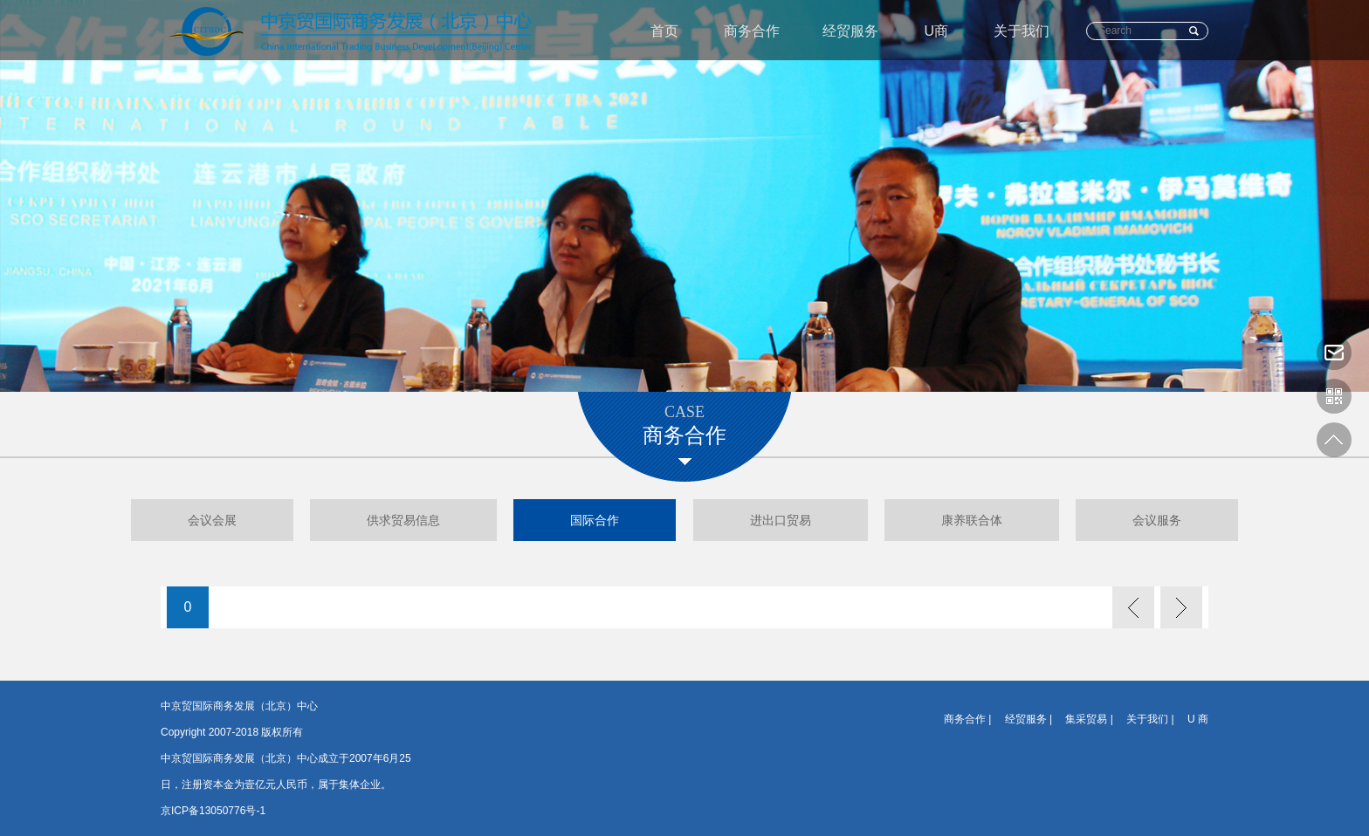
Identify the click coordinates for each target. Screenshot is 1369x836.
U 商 (1197, 719)
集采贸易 (1086, 719)
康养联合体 (971, 520)
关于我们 (1021, 31)
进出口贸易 (780, 520)
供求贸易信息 (403, 520)
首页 (664, 31)
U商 (936, 31)
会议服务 (1156, 520)
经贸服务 (850, 31)
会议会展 (212, 520)
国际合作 (594, 520)
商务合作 (752, 31)
